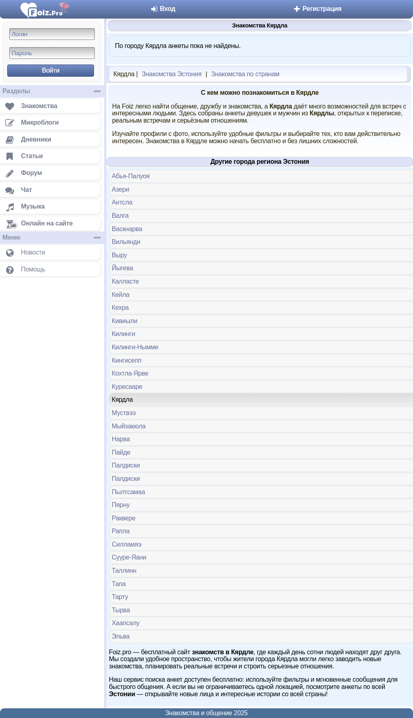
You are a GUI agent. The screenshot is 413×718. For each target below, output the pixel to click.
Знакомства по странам (245, 74)
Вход (162, 8)
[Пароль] (52, 53)
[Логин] (52, 34)
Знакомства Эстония (171, 74)
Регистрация (317, 8)
